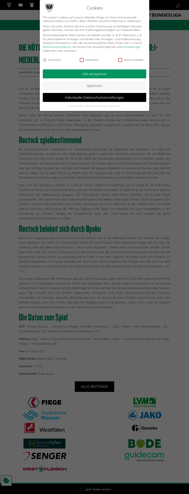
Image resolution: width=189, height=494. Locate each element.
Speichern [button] (94, 85)
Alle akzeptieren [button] (94, 74)
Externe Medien (131, 60)
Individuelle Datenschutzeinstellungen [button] (94, 97)
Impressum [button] (114, 106)
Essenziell (52, 60)
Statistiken (89, 60)
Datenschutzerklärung (57, 47)
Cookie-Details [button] (76, 106)
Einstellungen (132, 47)
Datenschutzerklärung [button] (96, 106)
